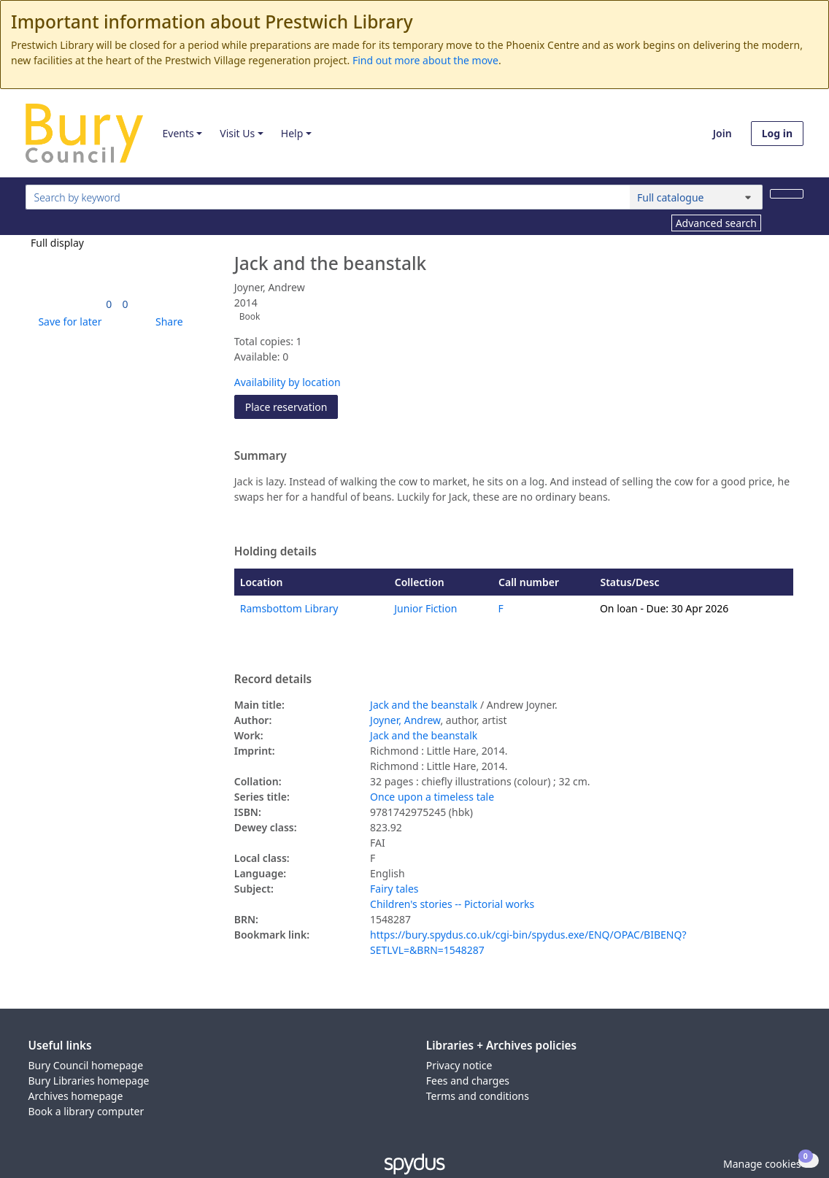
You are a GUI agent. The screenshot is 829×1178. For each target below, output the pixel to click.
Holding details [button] (275, 551)
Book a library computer (86, 1111)
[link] (109, 304)
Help (292, 133)
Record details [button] (273, 679)
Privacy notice (459, 1065)
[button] (67, 321)
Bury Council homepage (86, 1065)
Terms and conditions (477, 1096)
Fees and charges (467, 1080)
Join (722, 133)
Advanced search (716, 223)
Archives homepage (75, 1096)
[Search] (786, 194)
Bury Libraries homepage (89, 1080)
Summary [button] (260, 456)
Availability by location (287, 382)
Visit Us (237, 133)
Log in (777, 133)
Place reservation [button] (292, 406)
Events (177, 133)
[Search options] (696, 197)
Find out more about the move (425, 60)
